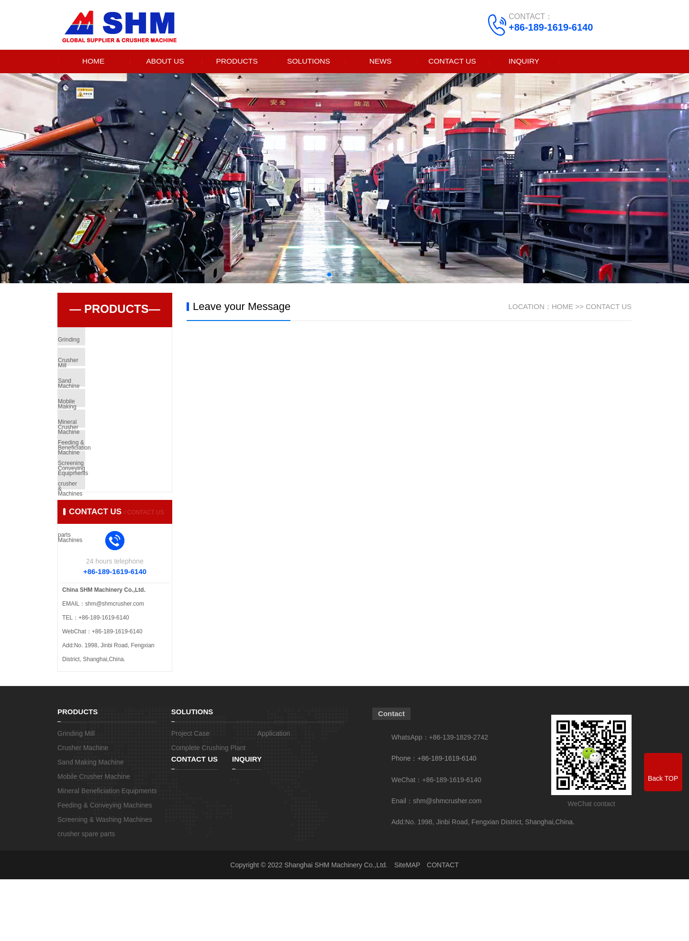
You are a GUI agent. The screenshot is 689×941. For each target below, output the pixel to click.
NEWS (380, 61)
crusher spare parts (104, 539)
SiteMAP (407, 926)
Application (273, 795)
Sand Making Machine (108, 398)
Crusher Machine (101, 370)
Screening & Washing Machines (120, 511)
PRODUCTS (236, 61)
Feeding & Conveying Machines (120, 483)
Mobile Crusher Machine (111, 426)
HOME (93, 61)
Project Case (190, 795)
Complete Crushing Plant (208, 809)
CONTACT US (452, 61)
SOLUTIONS (309, 61)
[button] (329, 275)
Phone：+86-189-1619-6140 (434, 820)
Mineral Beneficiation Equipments (122, 455)
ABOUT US (165, 61)
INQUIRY (524, 61)
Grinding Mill (96, 342)
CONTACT (443, 926)
